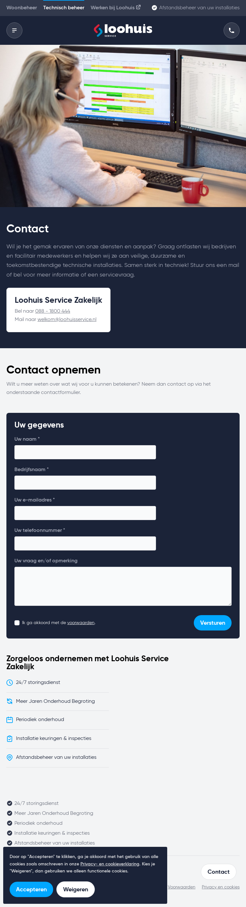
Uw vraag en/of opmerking (46, 561)
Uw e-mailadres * (34, 500)
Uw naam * (27, 439)
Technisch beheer (63, 8)
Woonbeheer (21, 8)
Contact (219, 871)
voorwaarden (80, 623)
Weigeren (75, 889)
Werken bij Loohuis (116, 7)
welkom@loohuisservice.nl (66, 319)
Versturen (212, 622)
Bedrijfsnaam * (31, 469)
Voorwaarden (181, 887)
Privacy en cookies (221, 887)
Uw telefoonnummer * (39, 530)
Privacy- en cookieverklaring (109, 864)
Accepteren (31, 889)
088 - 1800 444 (52, 311)
